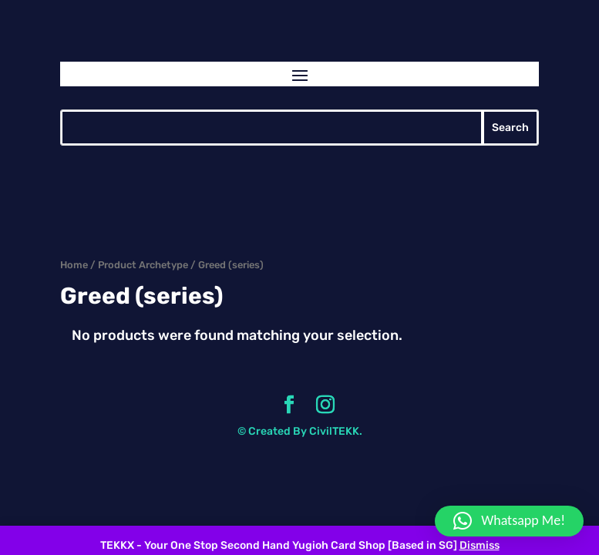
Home (74, 265)
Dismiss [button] (479, 545)
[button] (509, 521)
